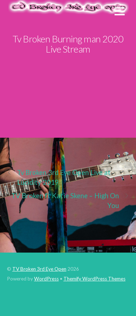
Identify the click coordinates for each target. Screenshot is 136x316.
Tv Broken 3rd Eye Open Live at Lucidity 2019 (59, 177)
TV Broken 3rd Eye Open (39, 269)
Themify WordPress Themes (94, 279)
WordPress (46, 279)
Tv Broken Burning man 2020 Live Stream (68, 43)
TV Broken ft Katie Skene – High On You (70, 200)
